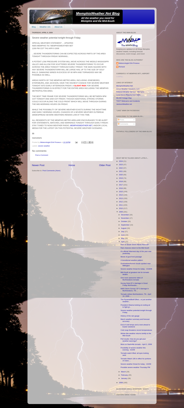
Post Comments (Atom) (51, 171)
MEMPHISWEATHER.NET (81, 125)
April (123, 242)
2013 (121, 198)
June (123, 235)
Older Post (105, 165)
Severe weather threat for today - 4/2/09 (136, 364)
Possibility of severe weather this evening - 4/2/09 (133, 349)
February (124, 375)
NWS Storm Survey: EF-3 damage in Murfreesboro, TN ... (135, 290)
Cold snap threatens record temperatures (136, 330)
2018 (121, 181)
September (125, 225)
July (123, 231)
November (125, 218)
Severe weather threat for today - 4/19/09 (136, 269)
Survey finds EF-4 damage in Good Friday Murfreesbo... (134, 284)
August (124, 228)
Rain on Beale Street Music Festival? (135, 245)
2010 (121, 208)
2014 (121, 195)
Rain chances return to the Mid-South (135, 248)
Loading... (120, 76)
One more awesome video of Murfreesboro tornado (132, 279)
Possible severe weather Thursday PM (135, 367)
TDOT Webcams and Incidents (128, 101)
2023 (121, 165)
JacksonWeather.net (124, 104)
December (125, 215)
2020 (121, 175)
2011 (121, 205)
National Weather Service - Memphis (130, 92)
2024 (121, 161)
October (124, 221)
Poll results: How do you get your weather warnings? (133, 340)
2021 (121, 171)
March (123, 372)
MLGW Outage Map (124, 98)
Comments (123, 124)
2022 (121, 168)
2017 (121, 185)
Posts (121, 120)
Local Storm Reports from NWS (128, 95)
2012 (121, 202)
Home (72, 165)
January (124, 378)
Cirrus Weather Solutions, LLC (128, 89)
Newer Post (38, 165)
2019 (121, 178)
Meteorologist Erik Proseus (129, 63)
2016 (121, 188)
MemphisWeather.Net (124, 86)
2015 (121, 192)
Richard (122, 67)
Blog (34, 27)
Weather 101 (45, 27)
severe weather (44, 146)
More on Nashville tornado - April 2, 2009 (136, 344)
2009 (121, 212)
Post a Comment (41, 155)
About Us (58, 27)
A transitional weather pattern (132, 260)
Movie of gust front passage (131, 257)
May (123, 238)
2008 (121, 383)
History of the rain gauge (130, 316)
